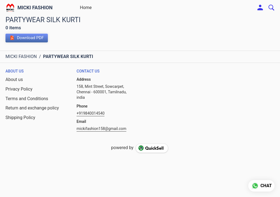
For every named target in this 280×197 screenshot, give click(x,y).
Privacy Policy (19, 89)
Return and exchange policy (32, 108)
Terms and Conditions (26, 98)
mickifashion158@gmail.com (101, 128)
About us (14, 79)
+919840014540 (90, 113)
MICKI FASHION (35, 7)
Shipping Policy (20, 117)
